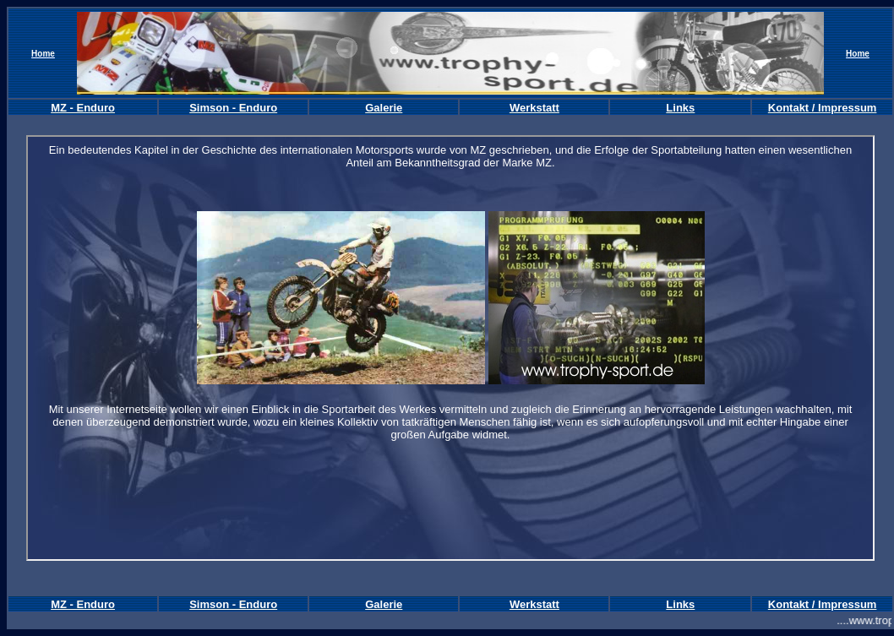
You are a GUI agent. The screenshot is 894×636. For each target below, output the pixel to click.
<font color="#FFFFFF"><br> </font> (450, 348)
